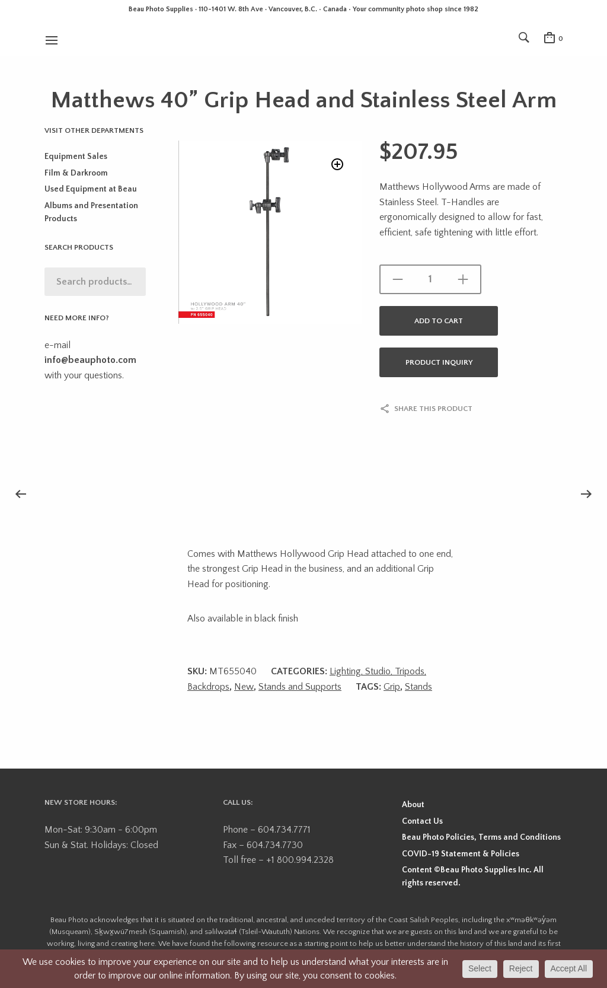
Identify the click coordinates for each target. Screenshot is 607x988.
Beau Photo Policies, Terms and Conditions (481, 837)
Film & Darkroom (76, 173)
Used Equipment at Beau (90, 189)
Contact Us (422, 821)
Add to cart (438, 321)
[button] (336, 165)
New (244, 686)
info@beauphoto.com (90, 360)
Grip (392, 686)
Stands (418, 686)
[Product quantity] (430, 279)
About (413, 804)
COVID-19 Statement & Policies (460, 854)
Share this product (433, 408)
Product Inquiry (438, 362)
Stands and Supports (299, 686)
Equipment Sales (75, 156)
